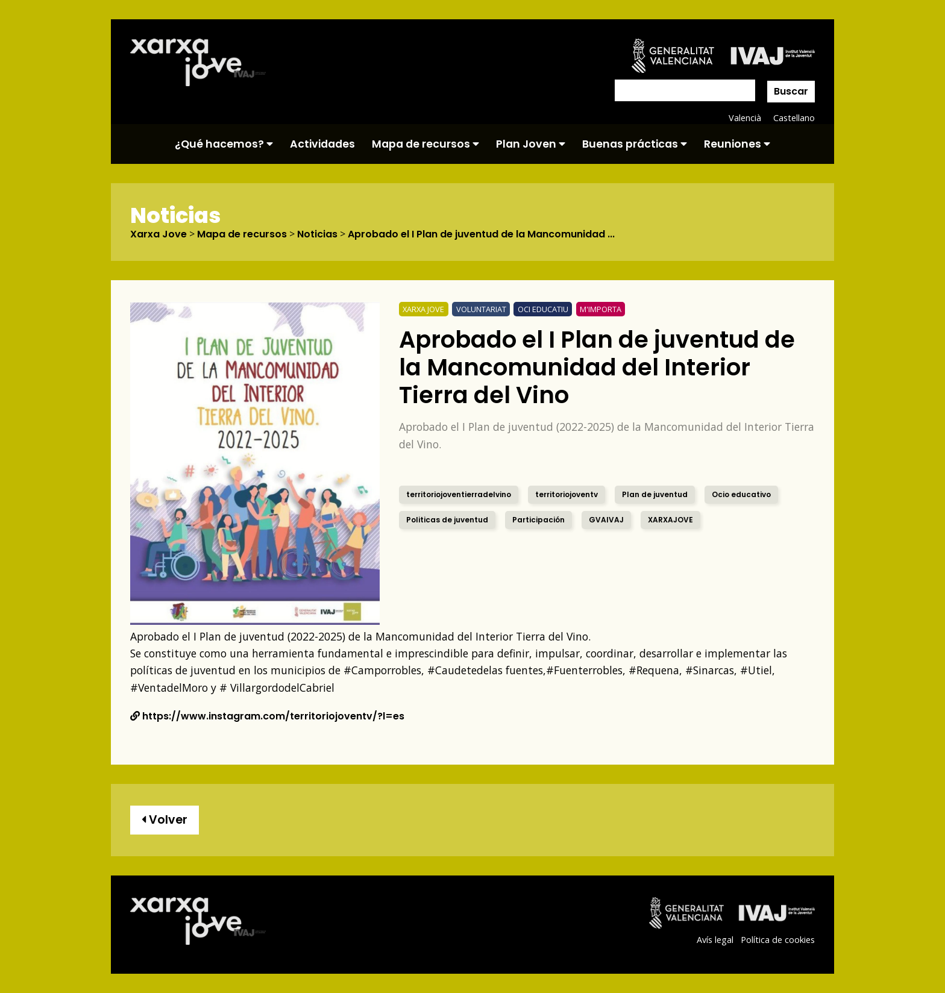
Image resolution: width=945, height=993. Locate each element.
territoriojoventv (566, 494)
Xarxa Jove (158, 234)
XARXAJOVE (670, 520)
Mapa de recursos (425, 144)
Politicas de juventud (447, 520)
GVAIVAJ (606, 520)
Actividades (322, 144)
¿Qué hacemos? (224, 144)
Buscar (791, 91)
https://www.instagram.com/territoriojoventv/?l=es (267, 716)
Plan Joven (530, 144)
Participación (538, 520)
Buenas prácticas (634, 144)
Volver (164, 820)
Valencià (745, 118)
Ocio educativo (741, 494)
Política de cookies (778, 939)
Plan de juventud (655, 494)
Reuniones (737, 144)
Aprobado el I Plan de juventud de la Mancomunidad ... (481, 234)
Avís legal (715, 939)
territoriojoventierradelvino (458, 494)
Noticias (317, 234)
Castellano (794, 118)
